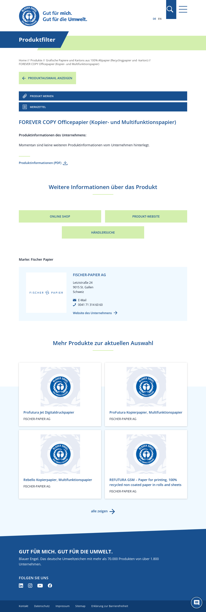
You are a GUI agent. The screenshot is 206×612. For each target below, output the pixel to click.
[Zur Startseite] (78, 16)
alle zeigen (99, 511)
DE (154, 18)
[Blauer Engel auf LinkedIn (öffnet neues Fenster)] (21, 585)
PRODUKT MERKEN (42, 96)
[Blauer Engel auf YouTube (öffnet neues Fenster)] (40, 585)
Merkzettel (38, 107)
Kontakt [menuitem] (23, 606)
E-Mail (82, 300)
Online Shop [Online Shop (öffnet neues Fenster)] (60, 216)
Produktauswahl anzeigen (50, 78)
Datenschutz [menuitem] (42, 606)
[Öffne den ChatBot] (196, 602)
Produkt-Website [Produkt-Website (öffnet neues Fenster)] (146, 216)
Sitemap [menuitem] (80, 606)
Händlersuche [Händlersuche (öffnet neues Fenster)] (103, 232)
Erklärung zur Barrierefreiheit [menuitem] (110, 606)
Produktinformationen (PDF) (40, 163)
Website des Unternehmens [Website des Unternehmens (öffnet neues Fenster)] (92, 313)
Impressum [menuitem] (63, 606)
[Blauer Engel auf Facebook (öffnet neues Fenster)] (50, 585)
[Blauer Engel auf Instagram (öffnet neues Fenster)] (30, 585)
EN (160, 18)
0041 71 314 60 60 (90, 305)
